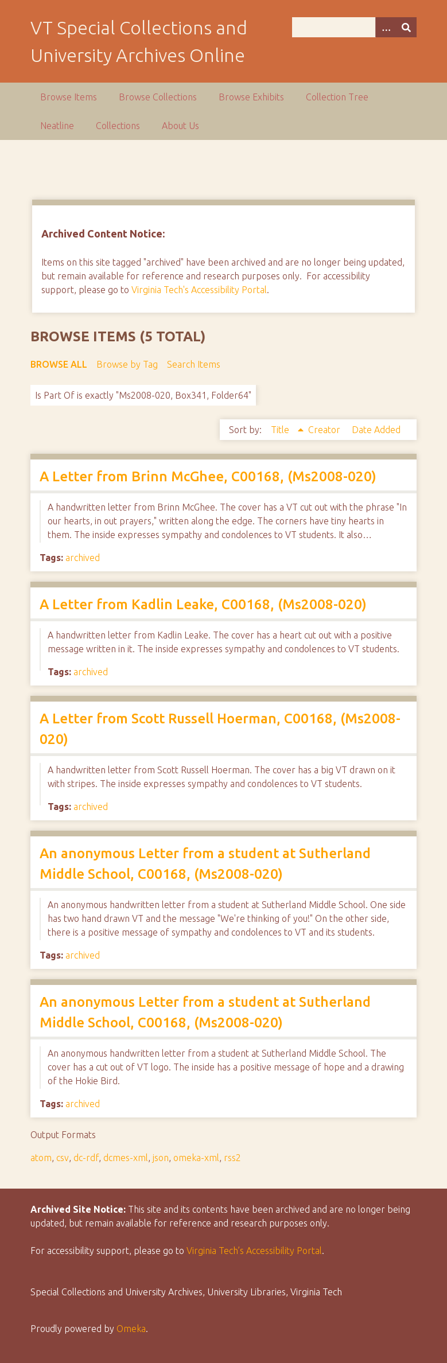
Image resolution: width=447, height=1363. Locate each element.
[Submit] (406, 27)
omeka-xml (196, 1157)
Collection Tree (337, 97)
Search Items (193, 364)
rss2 (232, 1157)
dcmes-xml (125, 1157)
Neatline (57, 125)
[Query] (354, 27)
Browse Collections (158, 97)
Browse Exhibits (251, 97)
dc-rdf (86, 1157)
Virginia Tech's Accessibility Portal (199, 290)
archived (82, 557)
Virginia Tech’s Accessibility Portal (254, 1250)
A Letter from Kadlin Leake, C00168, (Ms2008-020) (203, 604)
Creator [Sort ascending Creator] (325, 430)
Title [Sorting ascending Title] (281, 430)
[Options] (385, 27)
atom (41, 1157)
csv (62, 1157)
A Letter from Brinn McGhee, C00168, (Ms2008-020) (208, 476)
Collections (118, 125)
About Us (180, 125)
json (161, 1157)
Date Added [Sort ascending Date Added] (376, 430)
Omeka (131, 1328)
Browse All (58, 364)
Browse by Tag (127, 364)
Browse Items (68, 97)
